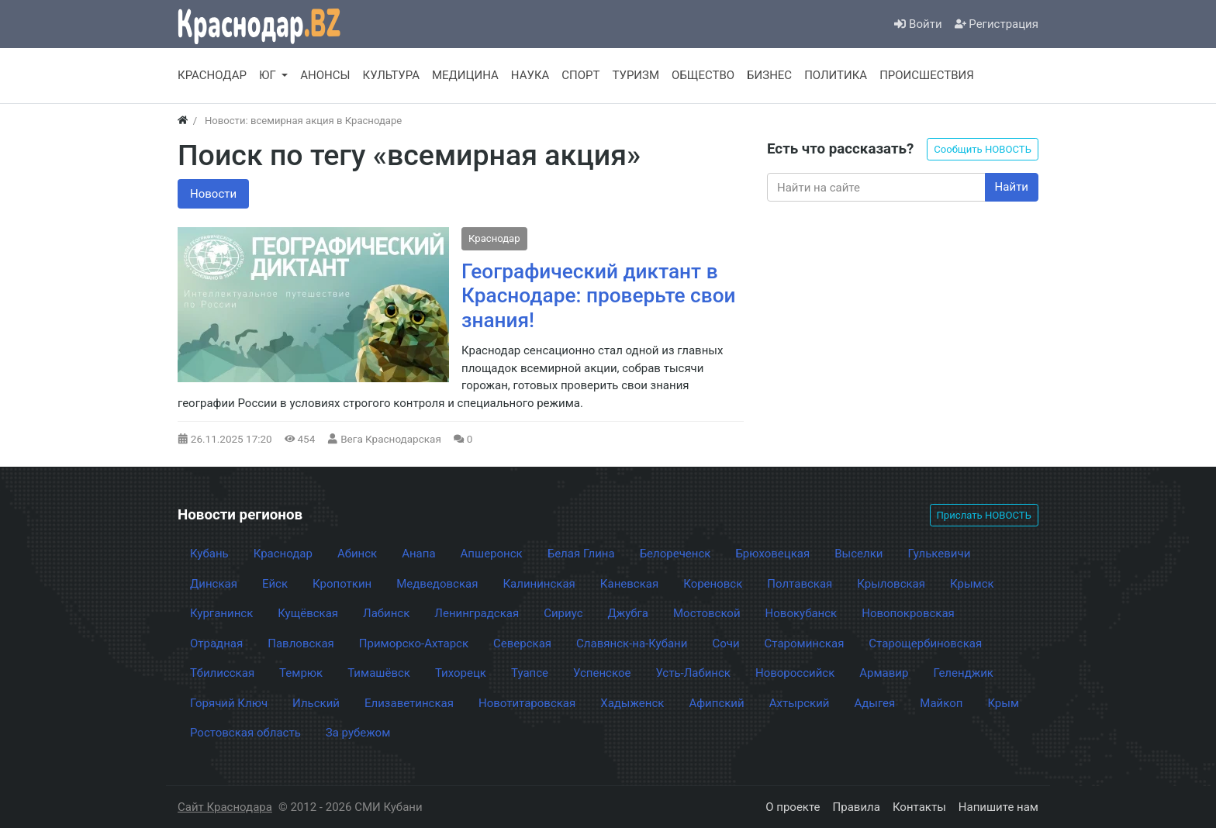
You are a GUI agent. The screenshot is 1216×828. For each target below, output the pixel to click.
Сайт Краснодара (225, 807)
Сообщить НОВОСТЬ (982, 149)
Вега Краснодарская (390, 439)
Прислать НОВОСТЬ (984, 515)
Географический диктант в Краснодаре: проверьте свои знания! (598, 296)
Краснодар (494, 238)
